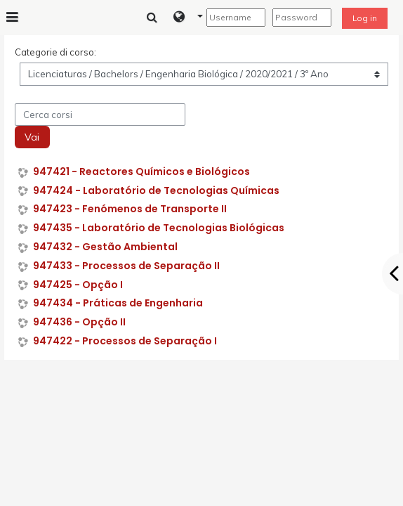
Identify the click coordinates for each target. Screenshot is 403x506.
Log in (364, 18)
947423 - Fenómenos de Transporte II (130, 209)
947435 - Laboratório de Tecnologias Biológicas (158, 228)
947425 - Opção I (78, 285)
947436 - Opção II (79, 322)
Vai (32, 137)
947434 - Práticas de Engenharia (118, 303)
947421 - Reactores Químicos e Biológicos (141, 172)
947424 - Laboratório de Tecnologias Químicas (156, 191)
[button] (188, 17)
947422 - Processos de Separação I (125, 341)
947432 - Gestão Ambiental (105, 247)
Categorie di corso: (55, 52)
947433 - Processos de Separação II (126, 266)
